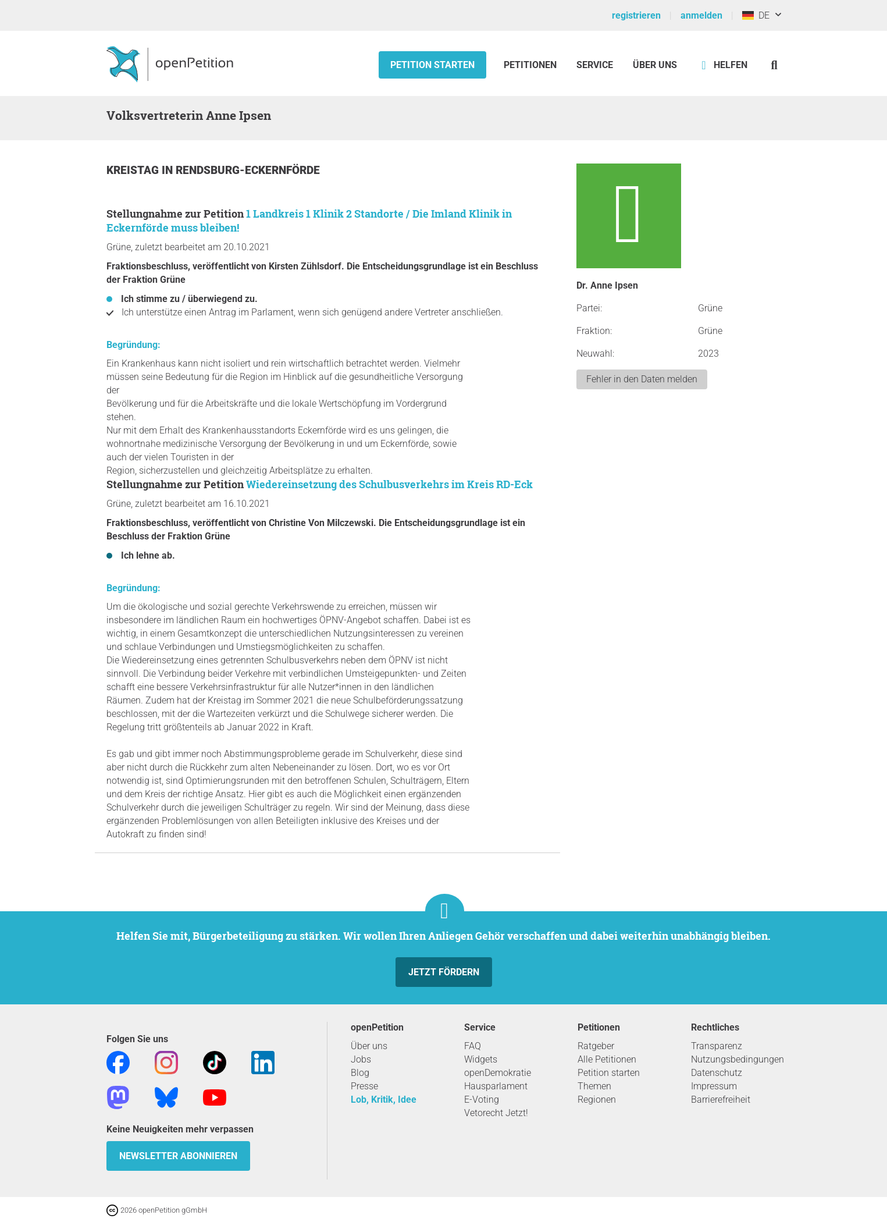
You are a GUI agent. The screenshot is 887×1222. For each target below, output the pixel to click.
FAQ (472, 1046)
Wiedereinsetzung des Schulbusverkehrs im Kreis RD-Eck (389, 484)
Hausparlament (496, 1086)
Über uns (369, 1046)
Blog (360, 1072)
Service (594, 64)
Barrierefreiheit (720, 1099)
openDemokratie (497, 1072)
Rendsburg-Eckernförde (248, 170)
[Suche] (774, 65)
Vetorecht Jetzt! (496, 1112)
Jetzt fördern (443, 972)
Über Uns (655, 64)
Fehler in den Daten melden (641, 379)
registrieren (636, 15)
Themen (594, 1086)
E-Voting (481, 1099)
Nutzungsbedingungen (737, 1059)
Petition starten (432, 64)
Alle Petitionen (607, 1059)
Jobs (361, 1059)
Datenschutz (716, 1072)
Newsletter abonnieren (178, 1155)
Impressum (714, 1086)
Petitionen (531, 64)
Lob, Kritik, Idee (383, 1099)
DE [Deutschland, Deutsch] (756, 15)
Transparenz (716, 1046)
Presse (364, 1086)
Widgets (480, 1059)
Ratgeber (596, 1046)
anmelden (701, 15)
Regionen (597, 1099)
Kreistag (134, 170)
